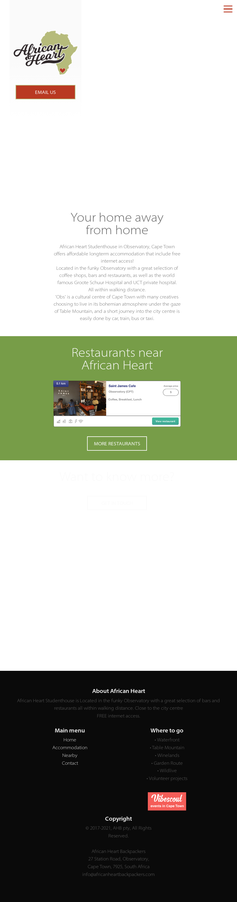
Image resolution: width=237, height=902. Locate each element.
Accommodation (69, 747)
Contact (70, 763)
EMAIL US (45, 92)
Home (69, 740)
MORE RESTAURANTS (117, 444)
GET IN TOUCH (117, 503)
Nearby (70, 755)
